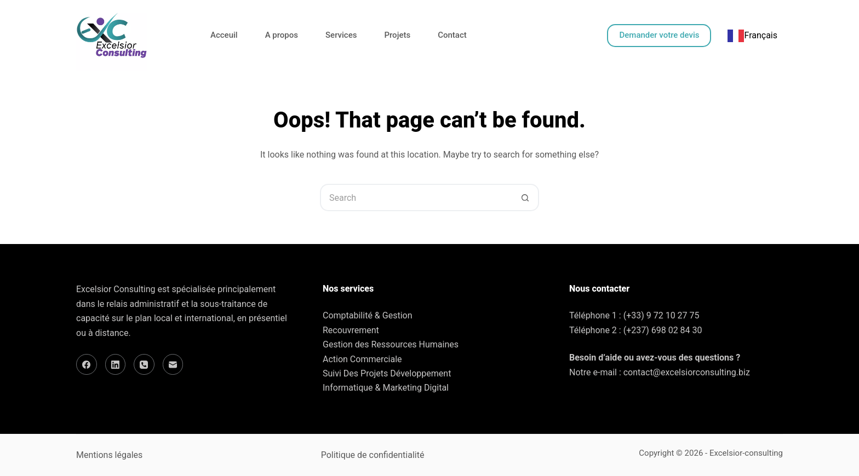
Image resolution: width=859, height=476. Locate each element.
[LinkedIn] (115, 364)
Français (752, 35)
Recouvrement (351, 330)
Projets (397, 35)
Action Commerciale (362, 359)
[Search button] (525, 197)
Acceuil (224, 35)
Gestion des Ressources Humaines (391, 344)
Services (341, 35)
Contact (452, 35)
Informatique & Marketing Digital (386, 387)
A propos (281, 35)
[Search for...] (416, 197)
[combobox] (752, 35)
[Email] (173, 364)
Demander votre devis (659, 35)
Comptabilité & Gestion (367, 315)
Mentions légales (109, 455)
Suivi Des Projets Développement (387, 373)
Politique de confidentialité (373, 455)
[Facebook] (86, 364)
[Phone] (144, 364)
